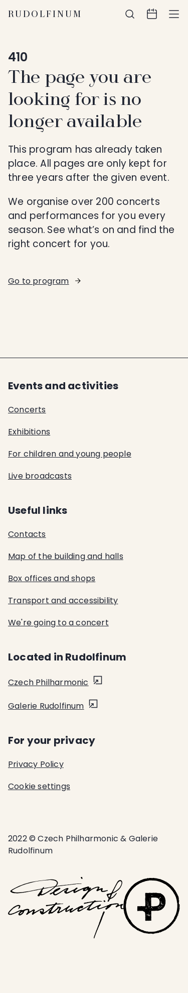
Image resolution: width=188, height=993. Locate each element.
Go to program (38, 281)
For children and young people (69, 454)
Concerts (27, 409)
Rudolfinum (45, 14)
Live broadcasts (40, 476)
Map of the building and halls (65, 556)
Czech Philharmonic (48, 682)
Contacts (27, 534)
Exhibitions (29, 431)
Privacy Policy (36, 764)
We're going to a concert (58, 622)
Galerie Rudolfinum (46, 706)
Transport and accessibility (63, 600)
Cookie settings (39, 786)
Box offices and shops (51, 578)
